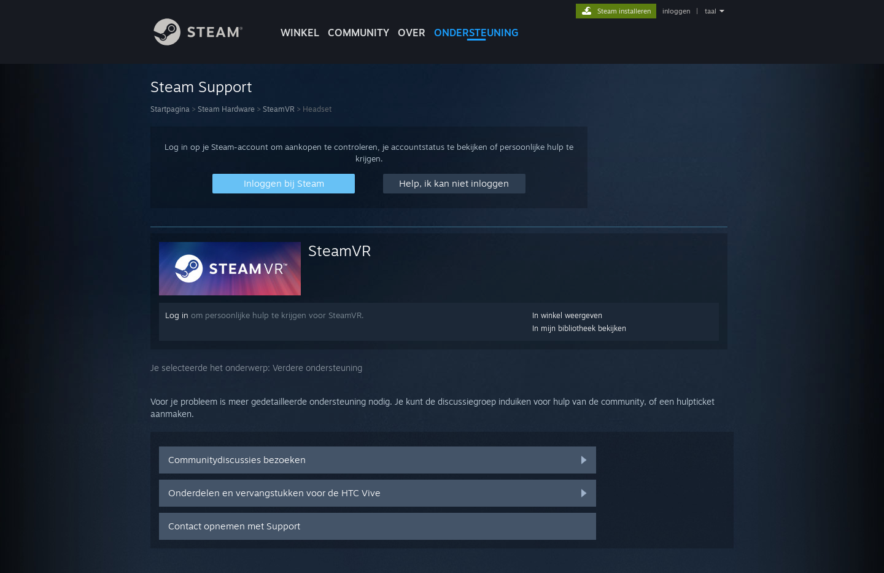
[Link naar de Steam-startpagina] (207, 42)
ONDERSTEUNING (476, 32)
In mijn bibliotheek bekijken (579, 328)
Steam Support (201, 86)
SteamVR (279, 109)
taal (710, 11)
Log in (176, 315)
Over (411, 32)
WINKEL (300, 32)
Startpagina (170, 109)
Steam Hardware (226, 109)
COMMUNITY (358, 32)
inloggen (676, 11)
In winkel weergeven (567, 315)
